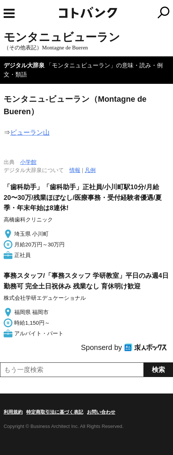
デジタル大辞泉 (24, 65)
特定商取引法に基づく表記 (54, 412)
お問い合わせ (101, 412)
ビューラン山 (30, 132)
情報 (74, 170)
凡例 (90, 170)
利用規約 (13, 412)
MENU (9, 13)
